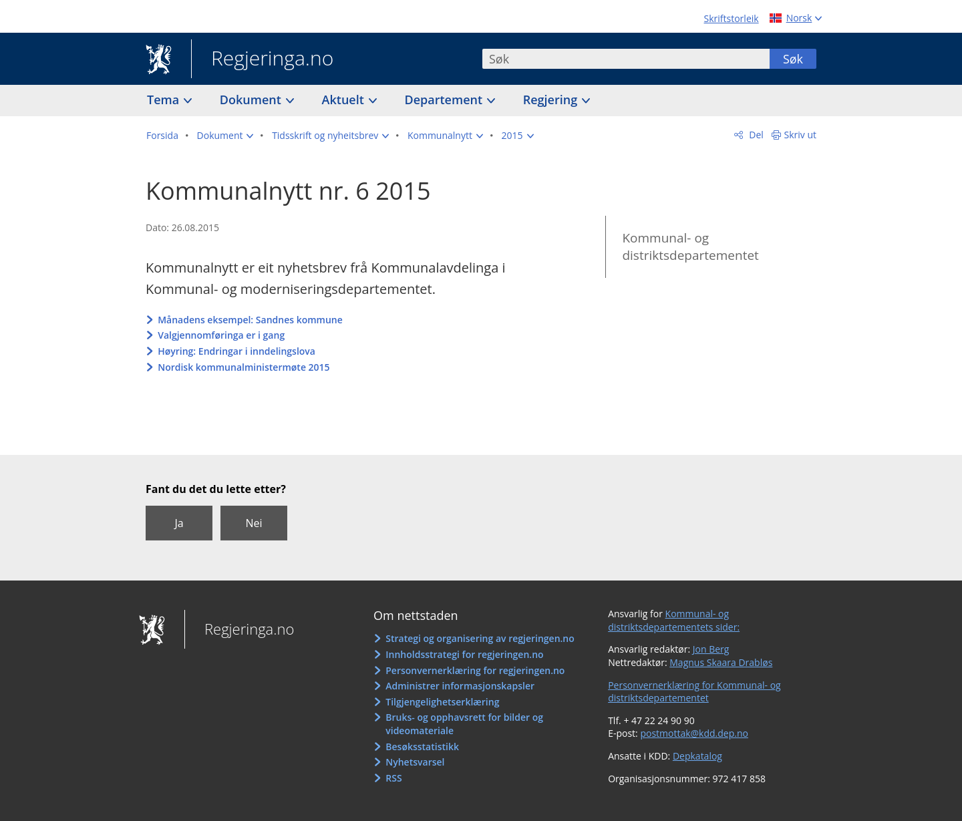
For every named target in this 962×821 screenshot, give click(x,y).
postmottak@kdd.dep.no (694, 733)
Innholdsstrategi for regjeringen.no (464, 654)
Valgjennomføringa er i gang (221, 335)
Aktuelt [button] (344, 100)
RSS (393, 778)
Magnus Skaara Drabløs (720, 662)
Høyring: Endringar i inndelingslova (236, 351)
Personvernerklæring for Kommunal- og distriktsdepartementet (694, 692)
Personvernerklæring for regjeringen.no (475, 670)
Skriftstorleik (731, 18)
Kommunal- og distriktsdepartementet (690, 247)
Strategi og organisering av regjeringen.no (480, 638)
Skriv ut (800, 134)
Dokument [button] (252, 100)
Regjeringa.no (262, 59)
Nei (253, 523)
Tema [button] (164, 100)
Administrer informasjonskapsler (459, 685)
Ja (178, 523)
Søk (793, 59)
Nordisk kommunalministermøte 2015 (243, 367)
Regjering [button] (552, 100)
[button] (225, 135)
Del (755, 134)
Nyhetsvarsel (414, 762)
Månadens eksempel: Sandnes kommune (250, 319)
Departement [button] (445, 100)
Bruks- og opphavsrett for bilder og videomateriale (464, 724)
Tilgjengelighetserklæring (442, 701)
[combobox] (626, 59)
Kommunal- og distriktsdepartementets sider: (674, 620)
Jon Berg (711, 649)
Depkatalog (697, 756)
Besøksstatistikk (422, 746)
